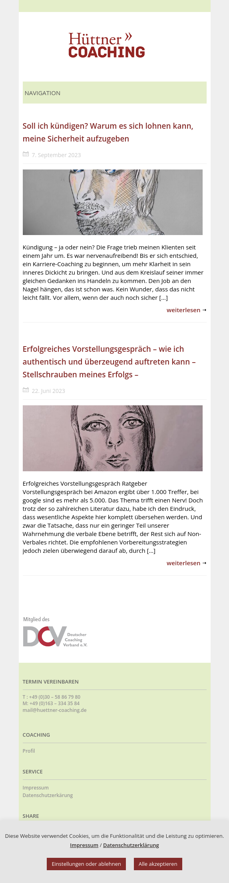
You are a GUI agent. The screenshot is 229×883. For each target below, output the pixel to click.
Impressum (36, 787)
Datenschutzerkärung (48, 795)
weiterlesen (183, 310)
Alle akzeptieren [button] (158, 863)
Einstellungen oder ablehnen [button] (86, 863)
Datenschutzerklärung (131, 845)
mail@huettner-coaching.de (55, 710)
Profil (29, 750)
